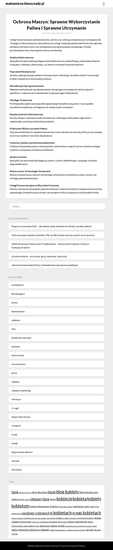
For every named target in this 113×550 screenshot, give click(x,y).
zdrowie (15, 461)
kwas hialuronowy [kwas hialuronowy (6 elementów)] (65, 507)
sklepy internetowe (21, 417)
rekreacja (16, 399)
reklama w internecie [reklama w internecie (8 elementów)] (21, 521)
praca (14, 373)
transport (16, 425)
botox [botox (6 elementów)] (27, 499)
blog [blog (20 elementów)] (15, 492)
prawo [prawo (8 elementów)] (59, 518)
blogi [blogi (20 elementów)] (52, 492)
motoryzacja (18, 355)
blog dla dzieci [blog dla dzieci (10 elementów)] (40, 492)
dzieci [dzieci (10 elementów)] (53, 499)
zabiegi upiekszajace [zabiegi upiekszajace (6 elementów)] (58, 530)
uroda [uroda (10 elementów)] (61, 525)
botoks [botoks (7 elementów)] (21, 499)
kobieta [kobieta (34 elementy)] (80, 498)
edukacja (16, 320)
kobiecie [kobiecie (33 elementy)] (64, 498)
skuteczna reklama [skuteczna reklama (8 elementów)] (48, 526)
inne (14, 329)
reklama (15, 381)
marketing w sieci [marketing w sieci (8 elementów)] (81, 506)
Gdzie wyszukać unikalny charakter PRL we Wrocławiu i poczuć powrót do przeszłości (53, 235)
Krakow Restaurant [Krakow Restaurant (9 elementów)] (39, 506)
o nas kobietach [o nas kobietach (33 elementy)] (86, 512)
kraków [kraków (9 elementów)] (53, 506)
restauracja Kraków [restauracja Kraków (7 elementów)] (48, 522)
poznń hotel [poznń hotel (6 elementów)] (51, 518)
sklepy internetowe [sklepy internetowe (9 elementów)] (77, 521)
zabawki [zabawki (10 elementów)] (44, 529)
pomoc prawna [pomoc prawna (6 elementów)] (17, 518)
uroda (14, 434)
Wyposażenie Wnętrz (22, 452)
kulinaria (16, 346)
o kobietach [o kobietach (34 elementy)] (61, 512)
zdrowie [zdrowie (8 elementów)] (89, 530)
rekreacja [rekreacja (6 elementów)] (35, 522)
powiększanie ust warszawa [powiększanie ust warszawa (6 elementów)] (35, 518)
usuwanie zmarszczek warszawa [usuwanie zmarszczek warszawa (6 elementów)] (78, 526)
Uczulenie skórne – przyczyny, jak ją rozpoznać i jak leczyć (39, 256)
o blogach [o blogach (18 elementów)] (42, 513)
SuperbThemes (78, 546)
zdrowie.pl (17, 469)
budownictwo (18, 311)
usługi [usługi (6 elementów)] (94, 526)
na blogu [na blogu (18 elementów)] (28, 513)
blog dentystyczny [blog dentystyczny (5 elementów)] (25, 493)
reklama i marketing (21, 390)
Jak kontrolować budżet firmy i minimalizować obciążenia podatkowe (45, 265)
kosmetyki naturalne (21, 337)
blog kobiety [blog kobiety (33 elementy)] (67, 491)
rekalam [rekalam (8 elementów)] (97, 518)
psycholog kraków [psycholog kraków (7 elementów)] (85, 518)
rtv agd (15, 408)
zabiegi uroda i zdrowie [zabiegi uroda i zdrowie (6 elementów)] (76, 530)
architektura (18, 285)
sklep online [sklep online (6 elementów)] (62, 522)
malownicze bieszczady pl (25, 3)
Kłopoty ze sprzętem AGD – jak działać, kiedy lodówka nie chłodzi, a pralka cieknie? (52, 226)
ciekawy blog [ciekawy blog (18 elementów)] (39, 499)
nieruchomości (19, 364)
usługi (15, 443)
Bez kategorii (18, 293)
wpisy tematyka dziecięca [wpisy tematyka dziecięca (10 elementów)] (26, 529)
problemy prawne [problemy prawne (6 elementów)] (70, 518)
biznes (15, 302)
